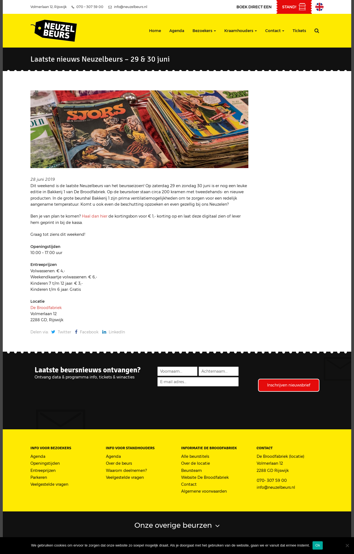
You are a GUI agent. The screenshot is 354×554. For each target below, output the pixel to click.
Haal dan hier (95, 216)
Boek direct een (254, 6)
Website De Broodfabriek (205, 477)
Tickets (299, 30)
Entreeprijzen (43, 470)
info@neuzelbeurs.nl (127, 7)
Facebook (86, 332)
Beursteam (191, 470)
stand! (289, 6)
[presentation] (199, 401)
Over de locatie (195, 463)
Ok (317, 545)
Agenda (176, 30)
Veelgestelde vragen (49, 484)
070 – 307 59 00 (87, 7)
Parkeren (38, 477)
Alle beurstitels (195, 456)
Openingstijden (45, 463)
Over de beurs (119, 463)
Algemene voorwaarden (204, 491)
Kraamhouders (240, 30)
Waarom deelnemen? (126, 470)
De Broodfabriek (46, 307)
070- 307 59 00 (272, 480)
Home (155, 30)
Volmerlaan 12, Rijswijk (48, 7)
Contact (274, 30)
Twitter (61, 332)
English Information (319, 7)
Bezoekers (204, 30)
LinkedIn (113, 332)
